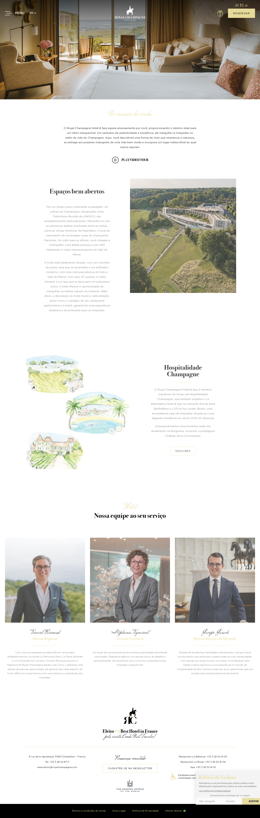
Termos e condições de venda (89, 811)
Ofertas (220, 13)
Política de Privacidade (145, 811)
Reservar (241, 13)
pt (31, 13)
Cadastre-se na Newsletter (130, 768)
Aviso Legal (119, 811)
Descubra (183, 439)
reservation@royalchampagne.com (57, 767)
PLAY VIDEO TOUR (135, 160)
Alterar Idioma (173, 811)
